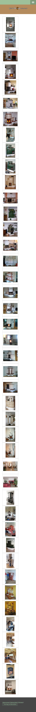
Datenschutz (13, 702)
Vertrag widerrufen (10, 704)
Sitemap (20, 702)
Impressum (5, 702)
